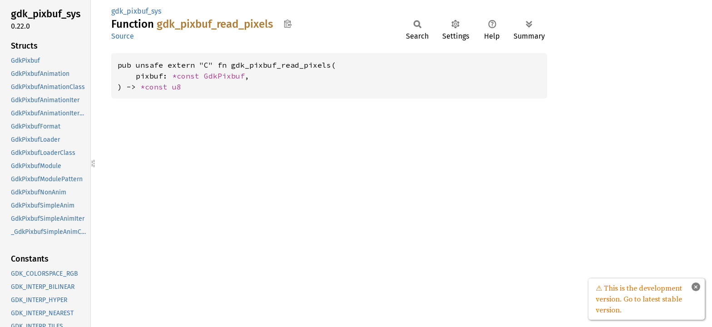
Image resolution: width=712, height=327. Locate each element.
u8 (176, 86)
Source (122, 36)
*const (188, 75)
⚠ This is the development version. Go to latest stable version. (639, 299)
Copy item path (287, 23)
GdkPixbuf (224, 75)
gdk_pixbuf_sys (136, 11)
